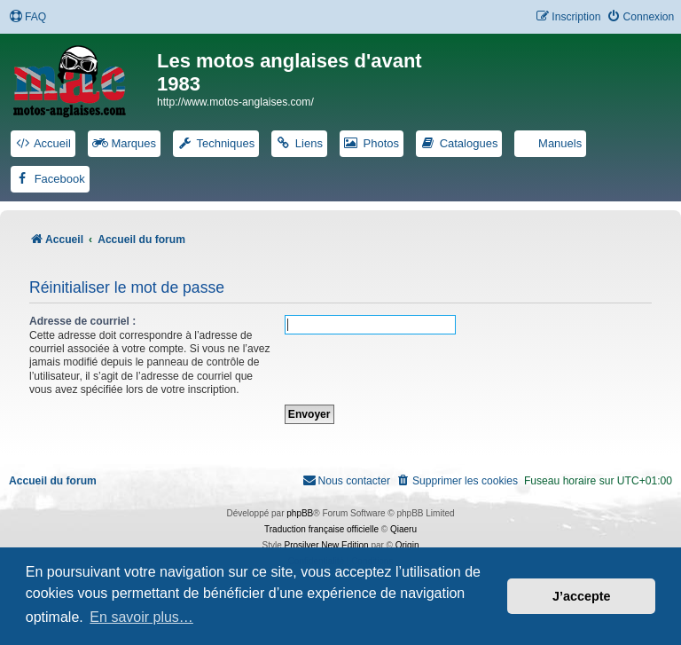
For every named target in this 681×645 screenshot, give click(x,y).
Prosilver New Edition (327, 545)
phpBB (299, 513)
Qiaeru (403, 529)
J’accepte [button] (581, 596)
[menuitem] (27, 17)
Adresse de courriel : (82, 321)
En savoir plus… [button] (141, 617)
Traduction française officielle (321, 529)
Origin (407, 545)
